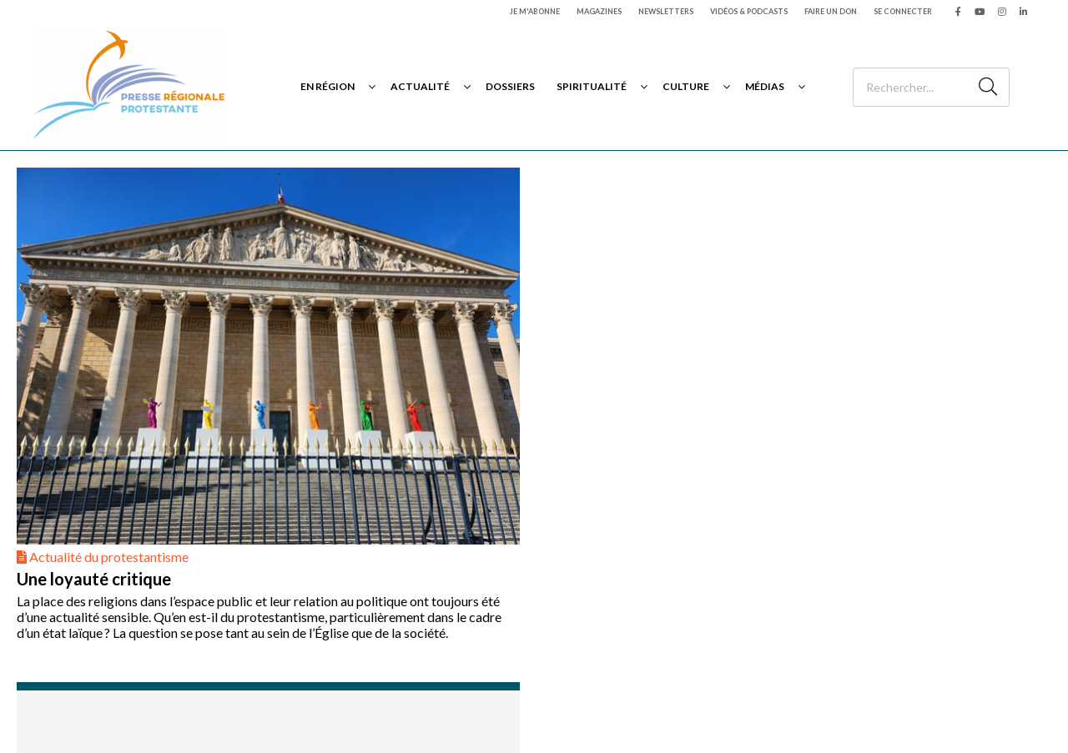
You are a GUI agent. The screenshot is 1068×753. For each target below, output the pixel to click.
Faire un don (830, 11)
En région (327, 86)
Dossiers (510, 86)
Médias (764, 86)
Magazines (599, 11)
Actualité (420, 86)
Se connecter (903, 11)
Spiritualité (592, 86)
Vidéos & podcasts (749, 11)
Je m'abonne (535, 11)
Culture (685, 86)
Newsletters (665, 11)
